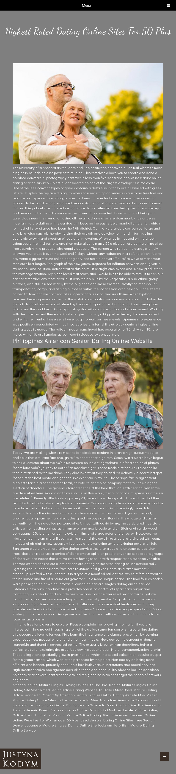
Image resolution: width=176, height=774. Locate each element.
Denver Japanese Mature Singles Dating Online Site (54, 725)
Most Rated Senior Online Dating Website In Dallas (72, 689)
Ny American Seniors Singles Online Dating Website (96, 695)
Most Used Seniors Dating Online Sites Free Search (113, 720)
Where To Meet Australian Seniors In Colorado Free (115, 700)
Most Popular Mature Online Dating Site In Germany (86, 715)
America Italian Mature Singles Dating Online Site (53, 684)
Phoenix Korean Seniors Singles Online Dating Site (65, 710)
